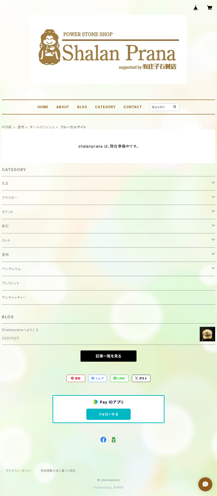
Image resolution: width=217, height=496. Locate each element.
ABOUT (62, 107)
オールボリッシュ (42, 127)
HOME (43, 107)
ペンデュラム (11, 269)
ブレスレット (11, 283)
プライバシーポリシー (19, 470)
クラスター (10, 198)
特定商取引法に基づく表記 (58, 470)
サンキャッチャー (14, 297)
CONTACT (132, 107)
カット (6, 240)
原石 (5, 226)
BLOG (82, 107)
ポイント (8, 212)
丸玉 (5, 183)
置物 (21, 127)
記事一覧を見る (108, 356)
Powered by (108, 487)
